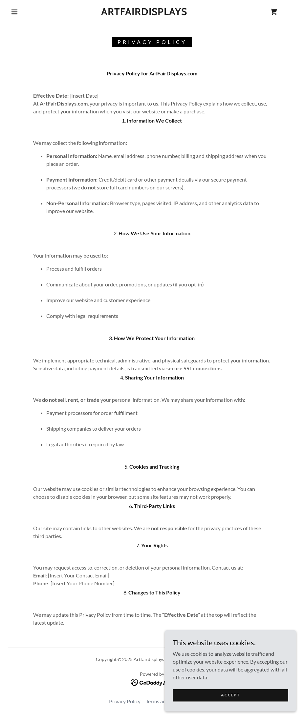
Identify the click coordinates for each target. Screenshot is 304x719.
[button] (14, 11)
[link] (144, 13)
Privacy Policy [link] (125, 701)
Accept (230, 694)
